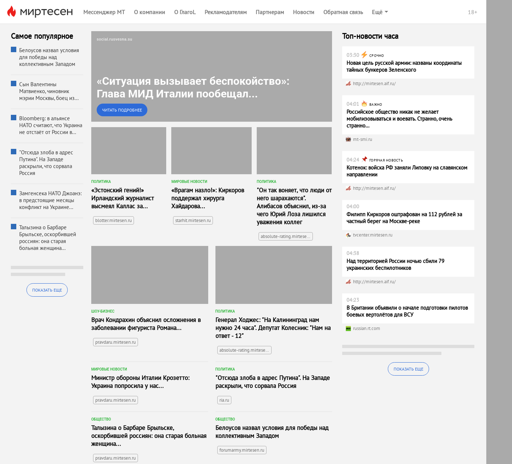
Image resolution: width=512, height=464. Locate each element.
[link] (211, 76)
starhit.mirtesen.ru (193, 220)
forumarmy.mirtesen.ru (241, 450)
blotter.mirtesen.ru (113, 220)
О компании (149, 12)
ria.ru (224, 400)
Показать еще (47, 290)
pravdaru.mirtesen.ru (115, 342)
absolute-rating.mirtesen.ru (287, 236)
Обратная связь (343, 12)
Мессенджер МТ (104, 12)
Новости (303, 12)
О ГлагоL (185, 12)
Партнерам (270, 12)
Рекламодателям (226, 12)
